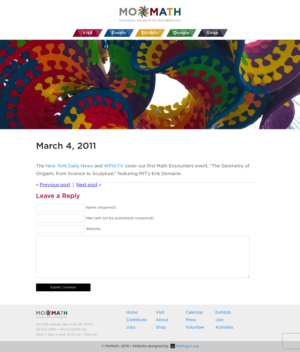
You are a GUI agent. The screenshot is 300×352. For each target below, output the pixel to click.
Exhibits (223, 312)
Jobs (130, 327)
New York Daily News (69, 166)
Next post (87, 185)
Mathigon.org (184, 346)
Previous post (55, 185)
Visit (160, 312)
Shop (161, 327)
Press (191, 320)
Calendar (194, 312)
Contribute (136, 320)
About (162, 320)
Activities (224, 327)
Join (219, 320)
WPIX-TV (114, 166)
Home (131, 312)
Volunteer (195, 327)
